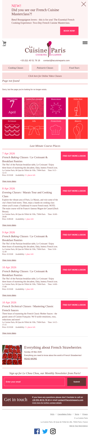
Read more (30, 359)
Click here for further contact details (47, 403)
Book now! (69, 31)
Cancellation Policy (64, 414)
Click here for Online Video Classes (45, 76)
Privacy (85, 414)
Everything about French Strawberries (52, 347)
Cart (4, 43)
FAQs (52, 414)
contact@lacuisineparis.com (56, 60)
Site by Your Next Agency (78, 426)
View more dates (9, 181)
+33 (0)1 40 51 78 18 (30, 60)
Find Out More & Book (74, 156)
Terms (77, 414)
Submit (76, 382)
